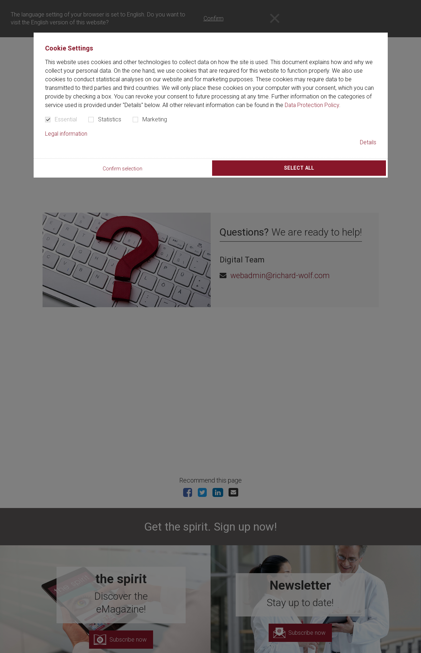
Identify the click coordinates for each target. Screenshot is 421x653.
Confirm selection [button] (122, 169)
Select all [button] (299, 168)
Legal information (67, 133)
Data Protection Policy (313, 105)
